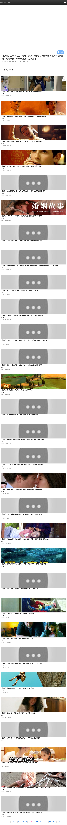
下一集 (60, 52)
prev (8, 821)
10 (37, 821)
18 (50, 821)
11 (40, 821)
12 (43, 821)
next (58, 821)
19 (53, 821)
